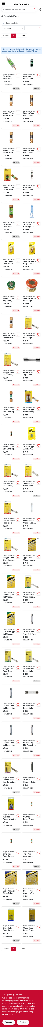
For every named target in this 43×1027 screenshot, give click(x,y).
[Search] (35, 9)
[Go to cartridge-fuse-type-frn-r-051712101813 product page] (11, 222)
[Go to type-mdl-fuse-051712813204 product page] (11, 703)
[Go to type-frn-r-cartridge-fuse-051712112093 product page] (11, 148)
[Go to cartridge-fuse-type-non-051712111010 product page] (32, 814)
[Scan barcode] (40, 9)
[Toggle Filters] (40, 28)
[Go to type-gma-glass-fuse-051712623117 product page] (32, 555)
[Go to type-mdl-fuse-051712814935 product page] (32, 629)
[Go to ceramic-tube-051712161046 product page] (32, 777)
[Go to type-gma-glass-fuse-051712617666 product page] (11, 555)
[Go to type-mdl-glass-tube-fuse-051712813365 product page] (32, 592)
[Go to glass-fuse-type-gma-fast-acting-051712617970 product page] (32, 370)
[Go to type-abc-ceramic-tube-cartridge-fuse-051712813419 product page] (11, 777)
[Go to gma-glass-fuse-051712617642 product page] (11, 518)
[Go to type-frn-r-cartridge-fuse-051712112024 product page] (32, 148)
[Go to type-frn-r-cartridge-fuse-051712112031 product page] (11, 185)
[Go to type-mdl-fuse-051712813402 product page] (32, 703)
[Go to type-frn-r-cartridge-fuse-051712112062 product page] (11, 111)
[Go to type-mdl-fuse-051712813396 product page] (32, 666)
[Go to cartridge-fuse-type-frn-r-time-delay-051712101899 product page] (11, 73)
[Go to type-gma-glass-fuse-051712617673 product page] (11, 370)
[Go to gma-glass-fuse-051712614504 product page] (32, 518)
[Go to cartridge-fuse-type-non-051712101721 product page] (32, 73)
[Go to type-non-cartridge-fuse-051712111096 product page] (11, 444)
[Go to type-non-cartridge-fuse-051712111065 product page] (11, 407)
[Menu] (3, 3)
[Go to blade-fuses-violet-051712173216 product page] (11, 814)
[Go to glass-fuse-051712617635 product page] (11, 481)
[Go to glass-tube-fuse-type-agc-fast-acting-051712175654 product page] (32, 925)
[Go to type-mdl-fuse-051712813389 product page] (11, 666)
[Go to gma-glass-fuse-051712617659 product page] (32, 333)
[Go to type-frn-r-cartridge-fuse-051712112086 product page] (32, 111)
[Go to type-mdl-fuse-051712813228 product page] (11, 740)
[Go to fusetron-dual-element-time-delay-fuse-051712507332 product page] (11, 333)
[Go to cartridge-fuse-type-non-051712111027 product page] (11, 851)
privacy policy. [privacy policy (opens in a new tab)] (13, 1009)
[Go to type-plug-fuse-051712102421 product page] (11, 259)
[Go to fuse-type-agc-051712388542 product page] (32, 888)
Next (23, 35)
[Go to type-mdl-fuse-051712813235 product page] (32, 740)
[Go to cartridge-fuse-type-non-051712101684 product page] (32, 185)
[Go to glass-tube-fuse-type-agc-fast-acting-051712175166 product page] (11, 925)
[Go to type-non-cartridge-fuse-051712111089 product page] (32, 407)
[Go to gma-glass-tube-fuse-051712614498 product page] (32, 481)
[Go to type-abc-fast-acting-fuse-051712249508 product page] (32, 444)
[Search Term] (19, 9)
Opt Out (23, 1022)
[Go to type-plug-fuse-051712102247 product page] (11, 296)
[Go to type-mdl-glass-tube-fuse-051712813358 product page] (11, 629)
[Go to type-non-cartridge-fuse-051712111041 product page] (32, 851)
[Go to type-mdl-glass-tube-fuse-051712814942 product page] (11, 592)
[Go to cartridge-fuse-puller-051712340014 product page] (32, 222)
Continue (8, 1022)
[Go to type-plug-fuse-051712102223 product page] (32, 259)
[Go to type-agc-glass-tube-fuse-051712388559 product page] (11, 888)
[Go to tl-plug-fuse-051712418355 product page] (32, 296)
